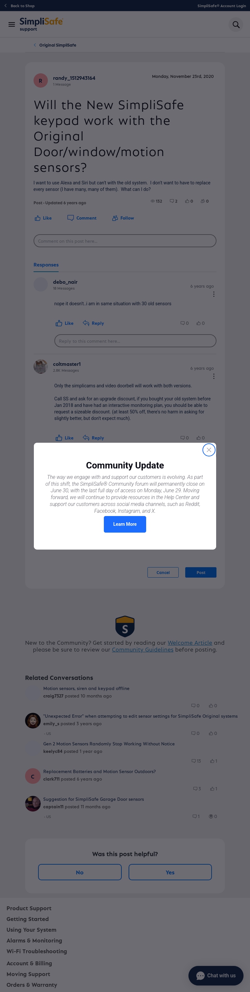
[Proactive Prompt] (125, 496)
